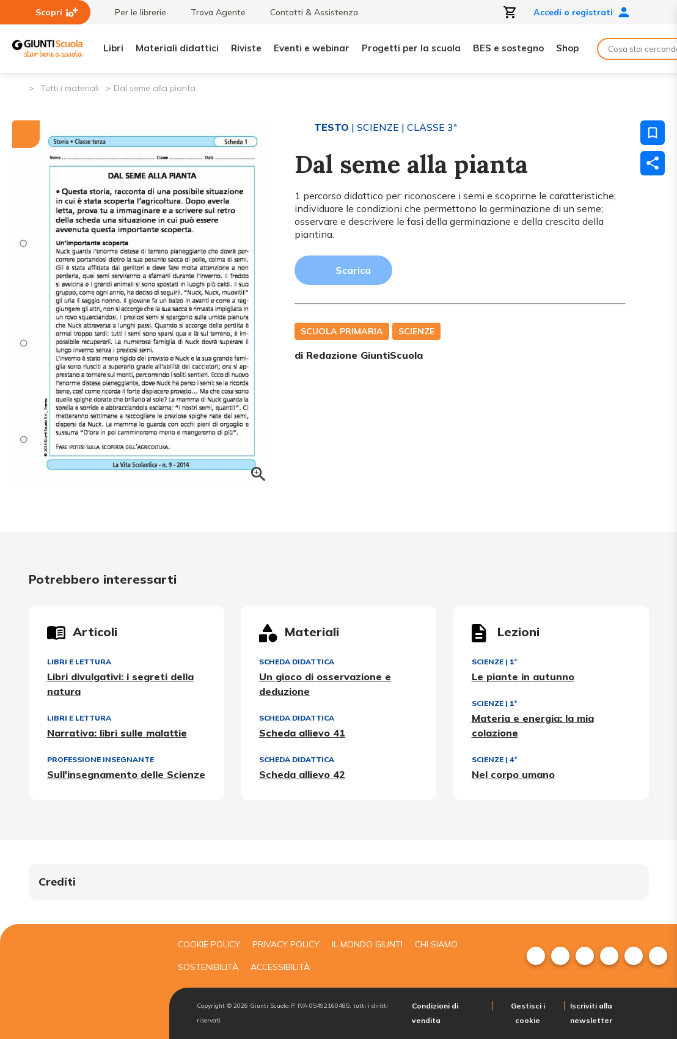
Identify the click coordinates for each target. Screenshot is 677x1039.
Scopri (56, 12)
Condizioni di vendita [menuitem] (435, 1013)
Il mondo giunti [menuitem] (367, 944)
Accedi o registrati (581, 12)
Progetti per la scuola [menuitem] (411, 48)
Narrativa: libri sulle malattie (117, 733)
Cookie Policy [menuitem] (209, 944)
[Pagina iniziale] (19, 87)
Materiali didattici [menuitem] (177, 48)
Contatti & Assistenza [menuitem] (308, 12)
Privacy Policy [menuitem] (286, 944)
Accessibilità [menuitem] (280, 966)
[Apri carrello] (510, 12)
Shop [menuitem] (567, 48)
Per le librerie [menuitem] (134, 12)
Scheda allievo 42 (302, 774)
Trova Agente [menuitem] (212, 12)
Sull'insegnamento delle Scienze (126, 774)
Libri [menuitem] (113, 48)
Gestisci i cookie (528, 1013)
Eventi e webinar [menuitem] (311, 48)
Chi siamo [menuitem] (436, 944)
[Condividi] (652, 163)
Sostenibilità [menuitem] (208, 966)
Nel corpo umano (513, 774)
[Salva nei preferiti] (652, 132)
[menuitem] (536, 956)
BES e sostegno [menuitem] (508, 48)
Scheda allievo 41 (302, 733)
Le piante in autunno (523, 676)
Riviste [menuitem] (246, 48)
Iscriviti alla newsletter (591, 1013)
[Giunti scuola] (81, 982)
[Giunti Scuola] (47, 48)
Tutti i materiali (69, 88)
